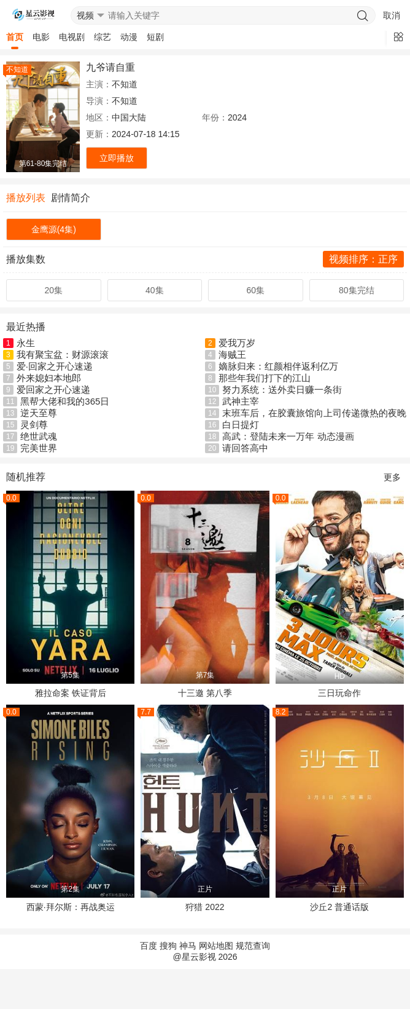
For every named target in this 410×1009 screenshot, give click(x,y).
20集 (53, 290)
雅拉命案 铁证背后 (70, 693)
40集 (154, 290)
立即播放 (116, 158)
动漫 (128, 37)
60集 (255, 290)
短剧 (155, 37)
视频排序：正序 (363, 259)
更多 (392, 477)
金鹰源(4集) (53, 229)
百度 (148, 946)
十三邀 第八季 (205, 693)
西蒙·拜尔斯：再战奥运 (70, 907)
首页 (14, 37)
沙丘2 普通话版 (339, 907)
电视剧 (72, 37)
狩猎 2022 (204, 907)
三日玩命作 (339, 693)
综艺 (102, 37)
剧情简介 (70, 197)
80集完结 (356, 290)
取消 (391, 15)
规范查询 (253, 946)
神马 (187, 946)
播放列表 (25, 197)
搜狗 (168, 946)
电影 (41, 37)
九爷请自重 (110, 67)
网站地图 (216, 946)
